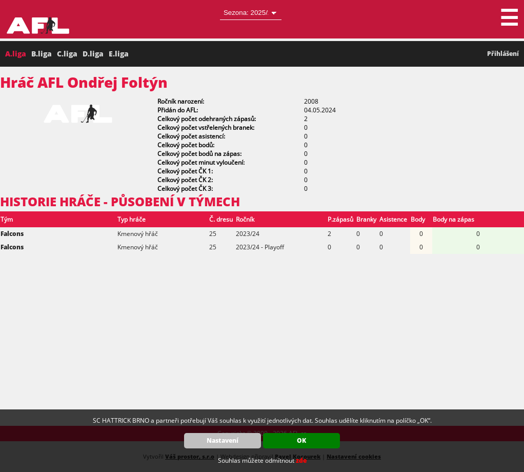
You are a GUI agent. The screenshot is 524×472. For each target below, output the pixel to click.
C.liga (67, 53)
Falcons (12, 233)
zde (301, 460)
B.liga (41, 53)
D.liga (93, 53)
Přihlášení (503, 53)
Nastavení (222, 440)
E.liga (119, 53)
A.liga (15, 53)
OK (301, 440)
